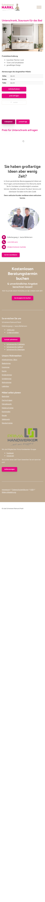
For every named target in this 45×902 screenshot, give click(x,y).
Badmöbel (5, 396)
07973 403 (10, 329)
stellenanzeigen (9, 469)
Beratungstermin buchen (22, 298)
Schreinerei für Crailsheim (16, 344)
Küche (4, 371)
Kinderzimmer (7, 374)
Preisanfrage (23, 121)
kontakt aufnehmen (11, 339)
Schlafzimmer (6, 378)
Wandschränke (7, 423)
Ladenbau (5, 386)
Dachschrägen (7, 400)
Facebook (10, 453)
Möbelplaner (8, 121)
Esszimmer (6, 367)
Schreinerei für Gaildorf (15, 346)
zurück (15, 102)
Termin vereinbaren (10, 255)
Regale (4, 415)
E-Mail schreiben (13, 332)
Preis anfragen (14, 96)
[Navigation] (39, 7)
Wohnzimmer (6, 382)
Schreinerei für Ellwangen (16, 349)
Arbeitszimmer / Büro (9, 359)
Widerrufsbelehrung (9, 492)
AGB (31, 489)
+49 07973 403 (12, 242)
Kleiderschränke (7, 408)
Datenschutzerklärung (20, 489)
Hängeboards (7, 404)
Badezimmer (6, 363)
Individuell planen (14, 89)
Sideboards (6, 419)
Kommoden (6, 411)
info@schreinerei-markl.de (16, 247)
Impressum (6, 489)
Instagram (10, 455)
